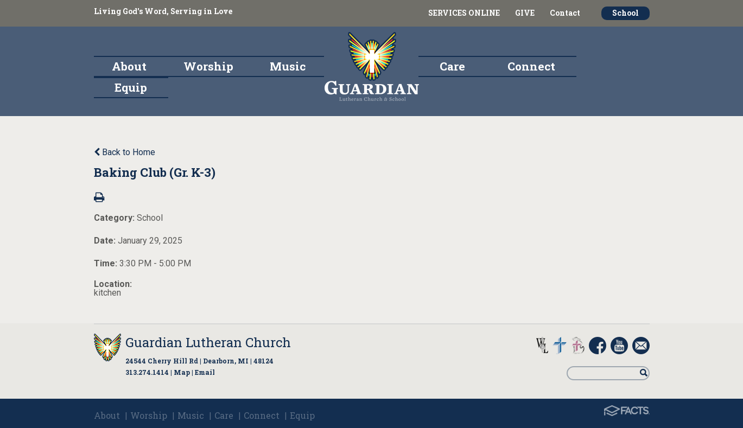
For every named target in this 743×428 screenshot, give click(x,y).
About (107, 415)
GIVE (525, 13)
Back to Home (124, 152)
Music (190, 415)
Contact (565, 13)
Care (223, 415)
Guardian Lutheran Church (208, 342)
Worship (148, 415)
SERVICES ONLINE (464, 13)
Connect (262, 415)
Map (182, 372)
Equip (302, 415)
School (625, 13)
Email (205, 372)
